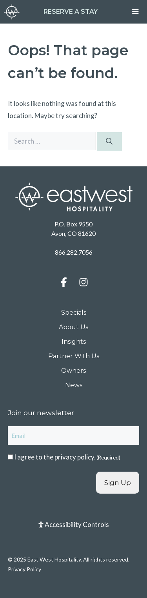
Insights (74, 341)
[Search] (109, 141)
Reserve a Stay (71, 11)
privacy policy (74, 457)
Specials (73, 312)
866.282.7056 (74, 252)
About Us (73, 327)
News (73, 385)
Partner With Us (73, 356)
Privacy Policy (24, 569)
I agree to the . (67, 457)
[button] (64, 282)
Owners (73, 370)
